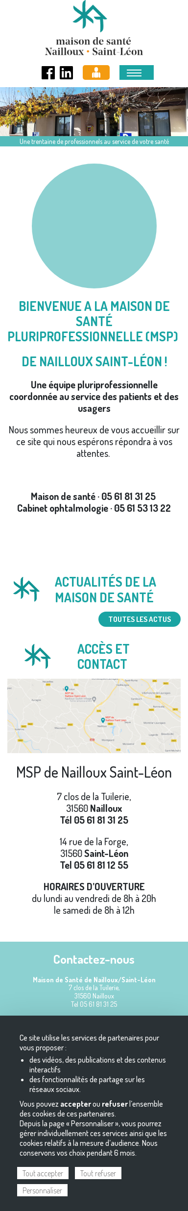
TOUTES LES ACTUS (139, 619)
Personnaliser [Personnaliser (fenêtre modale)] (42, 1190)
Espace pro (96, 72)
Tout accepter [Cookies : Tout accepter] (43, 1173)
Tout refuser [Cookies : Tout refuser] (98, 1173)
